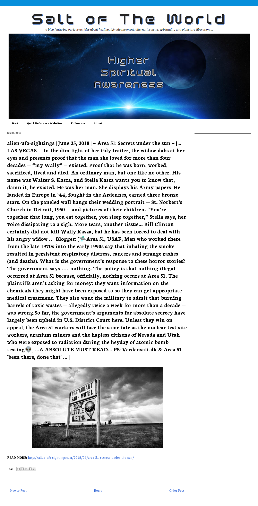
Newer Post (18, 490)
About (98, 123)
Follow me (78, 123)
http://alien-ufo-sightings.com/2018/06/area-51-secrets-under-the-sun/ (81, 458)
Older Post (176, 490)
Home (98, 490)
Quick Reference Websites (44, 123)
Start (14, 123)
